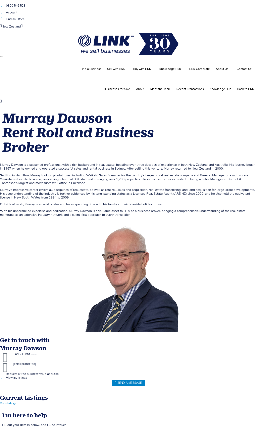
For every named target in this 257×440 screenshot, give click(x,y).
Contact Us (244, 69)
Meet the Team (160, 89)
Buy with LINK (142, 69)
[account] (1, 12)
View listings (8, 403)
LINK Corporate (199, 69)
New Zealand (11, 26)
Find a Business (91, 69)
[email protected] (24, 363)
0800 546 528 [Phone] (15, 5)
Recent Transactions (190, 89)
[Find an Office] (1, 18)
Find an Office (15, 19)
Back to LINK (245, 89)
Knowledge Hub (170, 69)
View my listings (16, 377)
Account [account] (11, 12)
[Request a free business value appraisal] (1, 373)
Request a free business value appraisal (32, 374)
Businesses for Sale (117, 89)
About (140, 89)
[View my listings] (1, 377)
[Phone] (1, 5)
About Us (222, 69)
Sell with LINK (116, 69)
